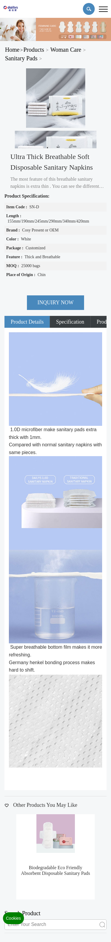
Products (33, 49)
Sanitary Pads (21, 58)
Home (12, 49)
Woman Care (65, 49)
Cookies (13, 918)
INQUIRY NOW (56, 302)
